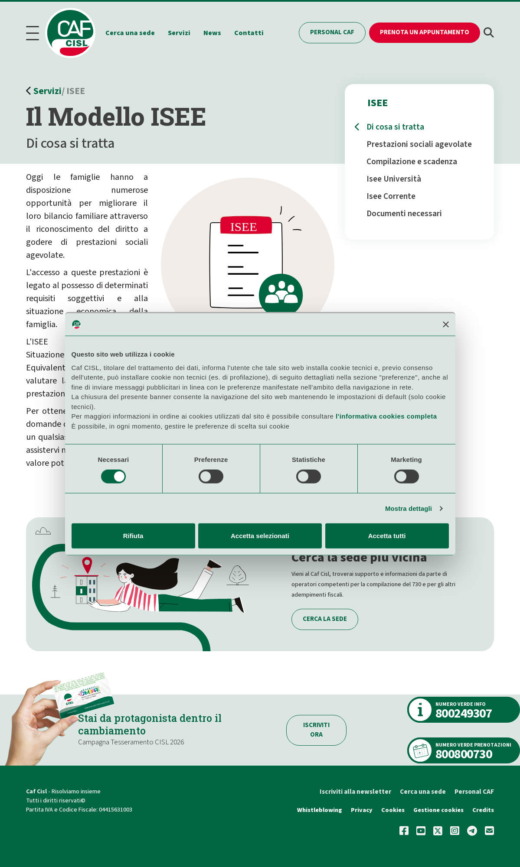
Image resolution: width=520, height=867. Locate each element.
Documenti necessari (404, 212)
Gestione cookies (438, 808)
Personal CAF (332, 31)
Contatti (253, 32)
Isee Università (393, 178)
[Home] (76, 32)
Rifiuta (133, 535)
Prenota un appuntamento (424, 31)
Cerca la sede (325, 617)
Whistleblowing (320, 808)
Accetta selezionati (260, 535)
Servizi (183, 32)
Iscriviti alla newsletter (355, 790)
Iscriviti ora (317, 728)
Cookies (393, 808)
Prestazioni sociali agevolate (419, 143)
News (216, 32)
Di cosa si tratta (395, 126)
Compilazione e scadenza (411, 160)
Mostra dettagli (408, 508)
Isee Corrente (390, 195)
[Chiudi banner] (446, 324)
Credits (483, 808)
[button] (489, 32)
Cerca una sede (134, 32)
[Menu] (35, 32)
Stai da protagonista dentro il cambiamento (152, 723)
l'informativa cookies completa (386, 416)
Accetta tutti (387, 535)
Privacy (362, 808)
